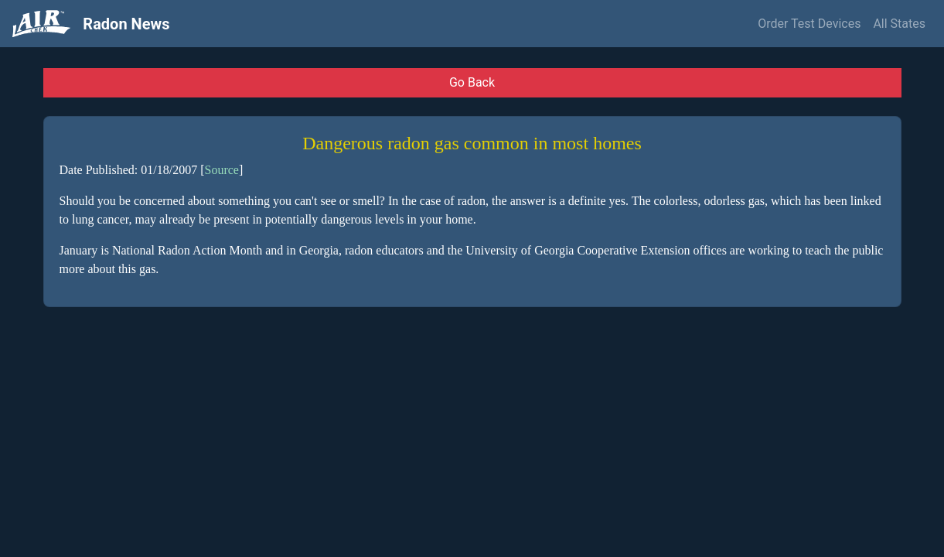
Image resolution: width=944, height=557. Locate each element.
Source (221, 169)
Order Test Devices (809, 23)
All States (899, 23)
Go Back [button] (472, 82)
